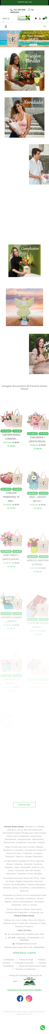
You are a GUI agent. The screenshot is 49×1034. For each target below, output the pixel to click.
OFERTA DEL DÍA (24, 2)
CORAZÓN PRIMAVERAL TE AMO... (11, 522)
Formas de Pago (26, 960)
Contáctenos (9, 960)
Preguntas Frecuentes (24, 963)
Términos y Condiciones (25, 969)
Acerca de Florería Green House (32, 966)
